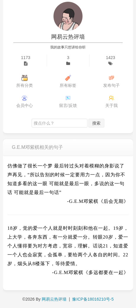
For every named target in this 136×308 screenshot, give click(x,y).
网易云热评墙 (68, 37)
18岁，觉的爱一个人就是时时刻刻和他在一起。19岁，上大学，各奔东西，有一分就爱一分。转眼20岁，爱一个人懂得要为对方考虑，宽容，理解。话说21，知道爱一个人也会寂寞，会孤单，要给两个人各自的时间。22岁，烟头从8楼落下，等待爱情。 (68, 246)
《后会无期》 (113, 201)
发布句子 (111, 85)
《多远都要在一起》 (106, 272)
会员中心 (24, 105)
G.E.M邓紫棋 (83, 201)
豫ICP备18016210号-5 (93, 299)
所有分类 (24, 85)
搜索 (96, 123)
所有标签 (68, 85)
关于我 (111, 105)
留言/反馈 (68, 105)
